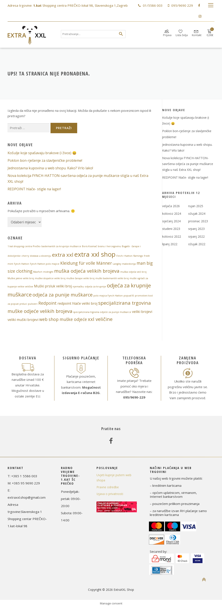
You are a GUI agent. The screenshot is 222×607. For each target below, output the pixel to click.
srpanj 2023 (196, 229)
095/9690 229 (182, 5)
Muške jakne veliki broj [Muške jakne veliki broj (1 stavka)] (21, 278)
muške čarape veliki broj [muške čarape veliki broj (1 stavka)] (80, 278)
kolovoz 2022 (171, 236)
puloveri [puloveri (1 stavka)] (33, 303)
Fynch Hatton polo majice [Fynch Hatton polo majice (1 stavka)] (44, 263)
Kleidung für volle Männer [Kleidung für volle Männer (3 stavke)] (86, 263)
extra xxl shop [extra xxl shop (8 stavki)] (95, 254)
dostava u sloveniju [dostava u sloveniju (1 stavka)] (40, 255)
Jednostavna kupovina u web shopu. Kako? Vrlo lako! (50, 168)
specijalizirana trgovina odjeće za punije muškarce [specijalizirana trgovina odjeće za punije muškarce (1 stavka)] (102, 312)
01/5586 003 (153, 5)
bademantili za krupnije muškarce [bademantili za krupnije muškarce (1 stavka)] (61, 246)
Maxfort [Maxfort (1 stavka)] (37, 271)
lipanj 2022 (169, 244)
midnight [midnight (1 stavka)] (48, 271)
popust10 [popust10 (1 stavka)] (129, 295)
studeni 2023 (171, 229)
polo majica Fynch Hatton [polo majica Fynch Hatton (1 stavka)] (108, 295)
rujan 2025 (195, 206)
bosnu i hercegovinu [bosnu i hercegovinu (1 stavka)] (109, 246)
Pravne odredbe (107, 487)
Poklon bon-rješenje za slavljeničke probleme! (45, 160)
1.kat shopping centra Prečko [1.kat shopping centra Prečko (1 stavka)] (24, 246)
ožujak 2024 (196, 213)
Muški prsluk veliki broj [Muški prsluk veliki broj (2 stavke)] (53, 286)
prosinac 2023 (198, 221)
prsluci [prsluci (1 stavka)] (23, 303)
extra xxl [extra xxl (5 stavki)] (62, 254)
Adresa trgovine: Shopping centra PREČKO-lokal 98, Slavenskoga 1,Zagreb (68, 5)
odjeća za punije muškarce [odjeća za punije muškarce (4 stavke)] (63, 294)
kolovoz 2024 (171, 213)
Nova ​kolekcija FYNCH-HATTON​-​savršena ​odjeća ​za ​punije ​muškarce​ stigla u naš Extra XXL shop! (187, 164)
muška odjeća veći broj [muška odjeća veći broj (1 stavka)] (133, 271)
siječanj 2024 (171, 221)
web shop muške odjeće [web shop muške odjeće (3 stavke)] (63, 319)
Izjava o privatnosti (109, 494)
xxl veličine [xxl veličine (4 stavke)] (100, 319)
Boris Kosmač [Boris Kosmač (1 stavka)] (89, 246)
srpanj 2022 (196, 236)
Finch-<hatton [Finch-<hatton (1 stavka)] (124, 255)
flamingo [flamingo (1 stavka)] (138, 255)
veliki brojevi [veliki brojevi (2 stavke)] (142, 311)
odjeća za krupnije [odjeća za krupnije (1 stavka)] (95, 286)
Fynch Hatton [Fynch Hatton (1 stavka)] (21, 263)
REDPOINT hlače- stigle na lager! (34, 189)
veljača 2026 (171, 206)
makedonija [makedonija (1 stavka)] (129, 263)
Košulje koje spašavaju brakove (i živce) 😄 (42, 153)
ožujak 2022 (196, 244)
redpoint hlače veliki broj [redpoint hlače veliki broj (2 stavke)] (77, 303)
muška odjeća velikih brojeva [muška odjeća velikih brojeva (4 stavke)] (86, 270)
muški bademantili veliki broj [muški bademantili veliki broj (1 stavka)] (112, 278)
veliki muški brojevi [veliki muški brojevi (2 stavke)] (23, 319)
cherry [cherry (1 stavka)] (25, 255)
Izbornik (210, 5)
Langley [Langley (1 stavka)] (117, 263)
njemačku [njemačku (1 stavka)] (78, 286)
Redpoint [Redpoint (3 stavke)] (47, 303)
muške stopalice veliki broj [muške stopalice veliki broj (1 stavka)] (50, 278)
